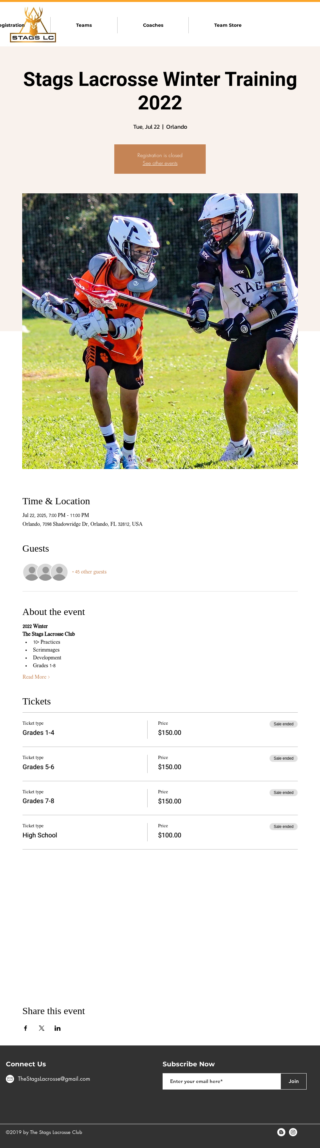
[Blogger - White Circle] (281, 1132)
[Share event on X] (42, 1028)
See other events (160, 163)
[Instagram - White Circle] (293, 1132)
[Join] (293, 1081)
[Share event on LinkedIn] (58, 1028)
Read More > (36, 677)
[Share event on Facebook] (26, 1028)
